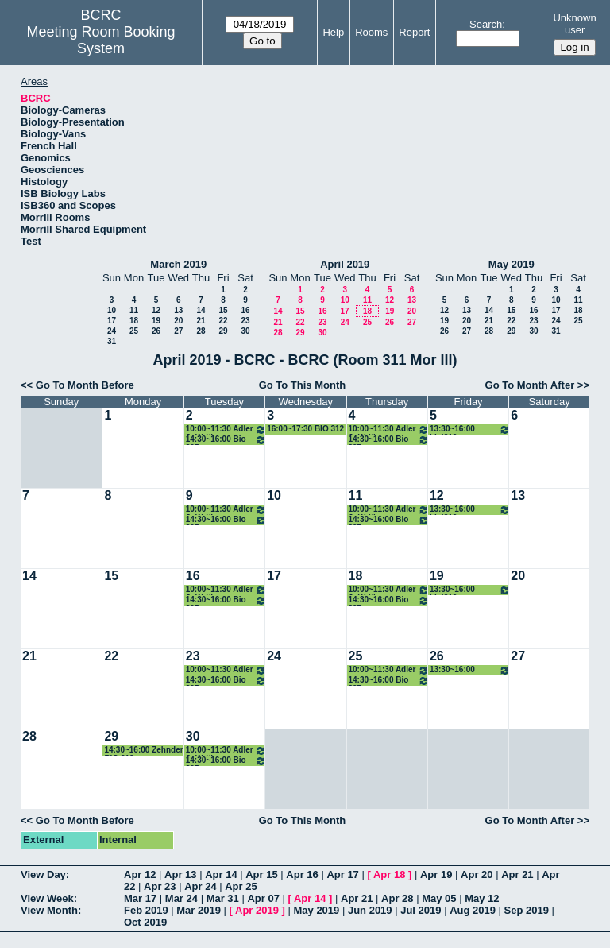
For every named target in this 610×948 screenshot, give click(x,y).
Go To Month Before (85, 385)
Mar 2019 (198, 910)
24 (111, 331)
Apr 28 (397, 898)
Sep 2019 (526, 910)
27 (178, 331)
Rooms (371, 32)
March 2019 (178, 264)
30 (245, 331)
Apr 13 (180, 874)
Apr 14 (221, 874)
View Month (49, 910)
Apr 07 (263, 898)
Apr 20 (476, 874)
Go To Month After (530, 385)
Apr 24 (200, 886)
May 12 (482, 898)
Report (414, 32)
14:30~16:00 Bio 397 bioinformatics (226, 440)
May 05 (439, 898)
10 (111, 310)
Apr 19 (436, 874)
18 (133, 320)
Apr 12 (140, 874)
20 (178, 320)
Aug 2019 (473, 910)
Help (333, 32)
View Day (43, 874)
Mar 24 (181, 898)
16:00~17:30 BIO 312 (305, 428)
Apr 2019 (257, 910)
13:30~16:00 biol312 (470, 429)
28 (200, 331)
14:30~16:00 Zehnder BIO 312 (143, 750)
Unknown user (574, 24)
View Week (47, 898)
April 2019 (344, 264)
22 (222, 320)
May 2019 (511, 264)
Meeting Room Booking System (101, 40)
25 (133, 331)
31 (111, 341)
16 (245, 310)
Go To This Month (302, 385)
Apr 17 (342, 874)
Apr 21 (517, 874)
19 (156, 320)
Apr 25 (241, 886)
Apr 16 (302, 874)
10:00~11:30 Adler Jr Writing (226, 429)
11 (133, 310)
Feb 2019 (146, 910)
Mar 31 (223, 898)
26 (156, 331)
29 (222, 331)
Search (485, 24)
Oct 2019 (145, 922)
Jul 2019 (420, 910)
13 (178, 310)
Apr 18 (389, 874)
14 (200, 310)
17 (111, 320)
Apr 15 (261, 874)
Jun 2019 (370, 910)
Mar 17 (140, 898)
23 (245, 320)
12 (156, 310)
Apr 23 (160, 886)
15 (222, 310)
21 (200, 320)
